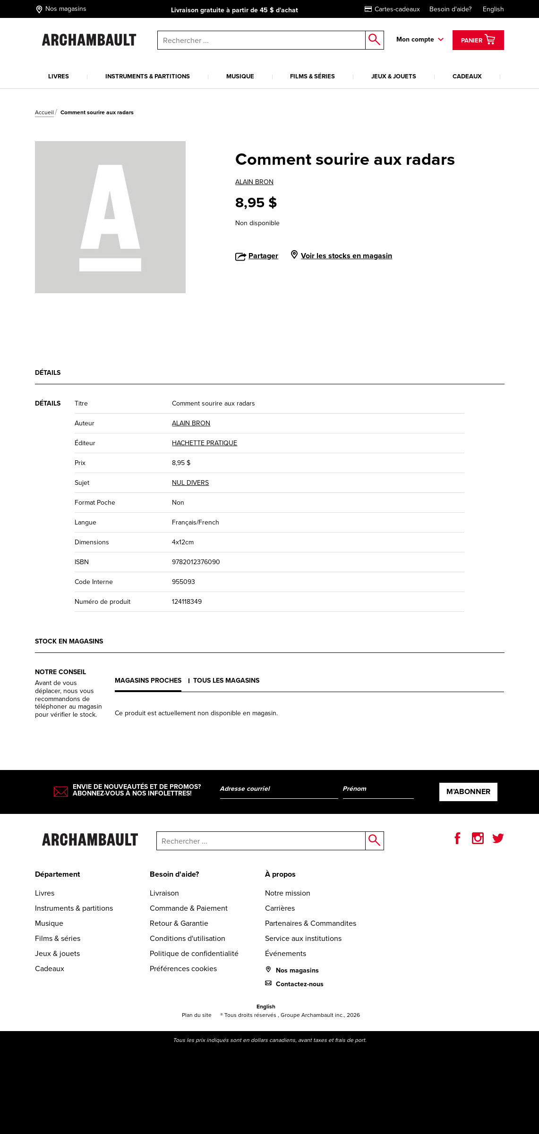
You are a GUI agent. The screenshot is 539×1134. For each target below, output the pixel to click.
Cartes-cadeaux (392, 9)
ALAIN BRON (254, 182)
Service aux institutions (303, 938)
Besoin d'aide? (450, 9)
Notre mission (287, 893)
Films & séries (312, 76)
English (493, 9)
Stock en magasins (69, 641)
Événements (285, 953)
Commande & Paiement (189, 908)
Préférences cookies (183, 968)
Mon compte (415, 39)
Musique (240, 76)
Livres (58, 76)
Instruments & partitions (147, 76)
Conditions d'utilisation (187, 938)
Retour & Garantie (179, 923)
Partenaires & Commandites (310, 923)
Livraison (164, 893)
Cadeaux (467, 76)
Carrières (280, 908)
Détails (47, 373)
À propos (280, 874)
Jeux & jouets (393, 76)
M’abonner (468, 791)
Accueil (44, 112)
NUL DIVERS (190, 483)
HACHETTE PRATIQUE (204, 443)
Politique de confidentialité (194, 953)
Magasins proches (148, 680)
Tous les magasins (226, 680)
